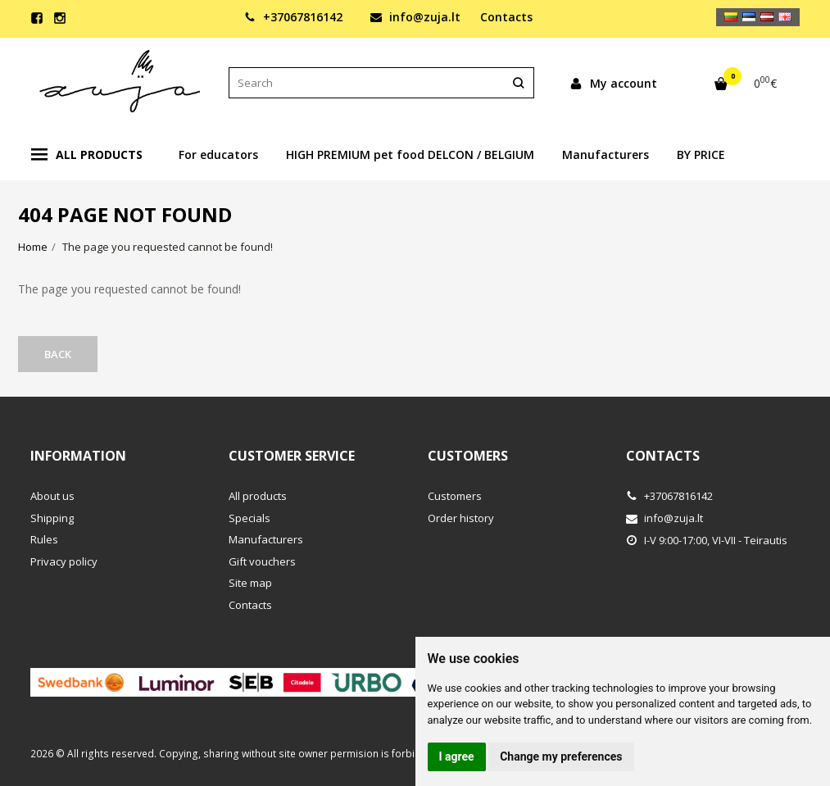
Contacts (506, 17)
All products (87, 155)
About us (52, 495)
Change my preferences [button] (561, 756)
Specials (249, 518)
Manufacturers (605, 154)
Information (78, 456)
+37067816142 (293, 17)
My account (613, 83)
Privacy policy (64, 561)
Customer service (292, 456)
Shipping (52, 518)
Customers (468, 456)
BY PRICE (701, 154)
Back (57, 354)
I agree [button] (456, 756)
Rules (44, 539)
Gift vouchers (262, 561)
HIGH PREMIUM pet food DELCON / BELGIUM (410, 154)
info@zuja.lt (415, 17)
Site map (250, 582)
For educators (218, 154)
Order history (461, 518)
